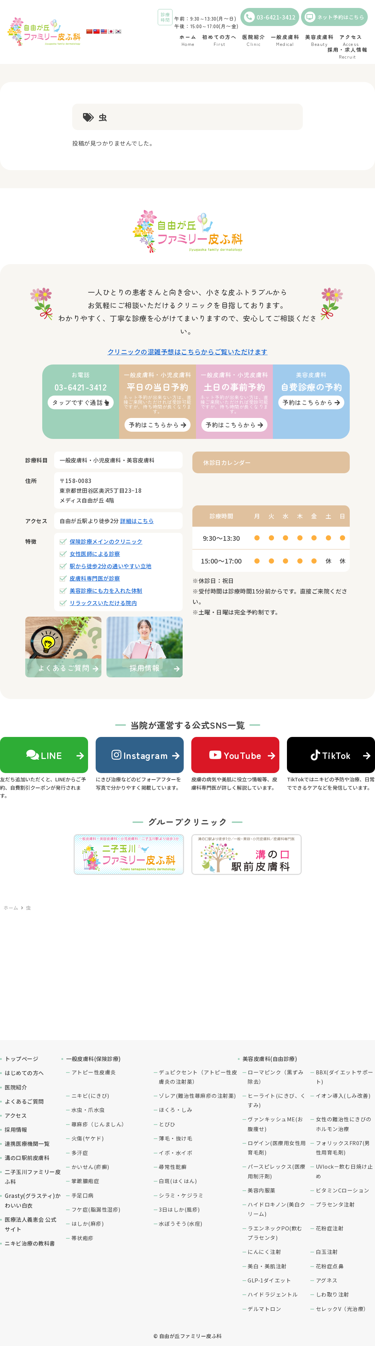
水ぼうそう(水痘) (180, 1223)
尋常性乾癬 (173, 1166)
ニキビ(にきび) (90, 1095)
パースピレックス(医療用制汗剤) (277, 1170)
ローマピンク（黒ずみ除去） (276, 1076)
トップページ (21, 1058)
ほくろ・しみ (175, 1109)
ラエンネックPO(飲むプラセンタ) (275, 1232)
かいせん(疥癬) (90, 1166)
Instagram (140, 755)
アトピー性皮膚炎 (93, 1072)
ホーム (11, 907)
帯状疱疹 (82, 1238)
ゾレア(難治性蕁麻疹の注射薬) (197, 1095)
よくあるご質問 (24, 1101)
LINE (44, 755)
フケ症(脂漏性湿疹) (96, 1209)
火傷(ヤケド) (87, 1138)
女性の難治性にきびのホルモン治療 (344, 1123)
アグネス (327, 1280)
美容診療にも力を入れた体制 (106, 590)
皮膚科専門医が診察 (95, 578)
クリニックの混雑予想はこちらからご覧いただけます (188, 351)
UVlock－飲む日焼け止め (344, 1170)
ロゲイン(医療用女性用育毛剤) (277, 1147)
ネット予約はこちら (335, 17)
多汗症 (79, 1152)
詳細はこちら (137, 521)
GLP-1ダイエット (269, 1280)
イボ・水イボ (175, 1152)
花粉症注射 (330, 1228)
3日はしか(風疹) (179, 1209)
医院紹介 (16, 1087)
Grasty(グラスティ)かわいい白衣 (33, 1200)
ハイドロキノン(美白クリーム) (277, 1208)
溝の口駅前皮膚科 (27, 1157)
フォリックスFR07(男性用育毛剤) (343, 1147)
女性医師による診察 (95, 553)
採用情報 (16, 1129)
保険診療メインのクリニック (106, 541)
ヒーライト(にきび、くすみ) (277, 1100)
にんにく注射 (264, 1251)
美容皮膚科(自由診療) (270, 1058)
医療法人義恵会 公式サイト (30, 1224)
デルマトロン (264, 1308)
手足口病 (82, 1195)
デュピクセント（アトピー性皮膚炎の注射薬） (198, 1076)
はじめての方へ (24, 1073)
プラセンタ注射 (335, 1204)
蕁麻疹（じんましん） (99, 1124)
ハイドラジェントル (273, 1294)
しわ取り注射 (332, 1294)
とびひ (167, 1124)
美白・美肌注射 (267, 1266)
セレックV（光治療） (342, 1308)
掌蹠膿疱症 (85, 1181)
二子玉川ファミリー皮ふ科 (33, 1176)
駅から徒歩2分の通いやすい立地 (111, 566)
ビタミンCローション (343, 1190)
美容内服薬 (262, 1190)
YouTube (235, 755)
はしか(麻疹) (87, 1223)
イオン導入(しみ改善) (343, 1095)
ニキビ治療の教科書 (30, 1243)
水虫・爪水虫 (88, 1109)
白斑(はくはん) (178, 1181)
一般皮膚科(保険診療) (93, 1058)
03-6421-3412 (270, 17)
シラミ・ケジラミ (181, 1195)
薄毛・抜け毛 (175, 1138)
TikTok (331, 755)
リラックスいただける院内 (103, 603)
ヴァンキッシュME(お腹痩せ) (275, 1123)
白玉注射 (327, 1251)
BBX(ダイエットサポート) (345, 1076)
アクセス (16, 1115)
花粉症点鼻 (330, 1266)
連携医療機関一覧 (27, 1143)
